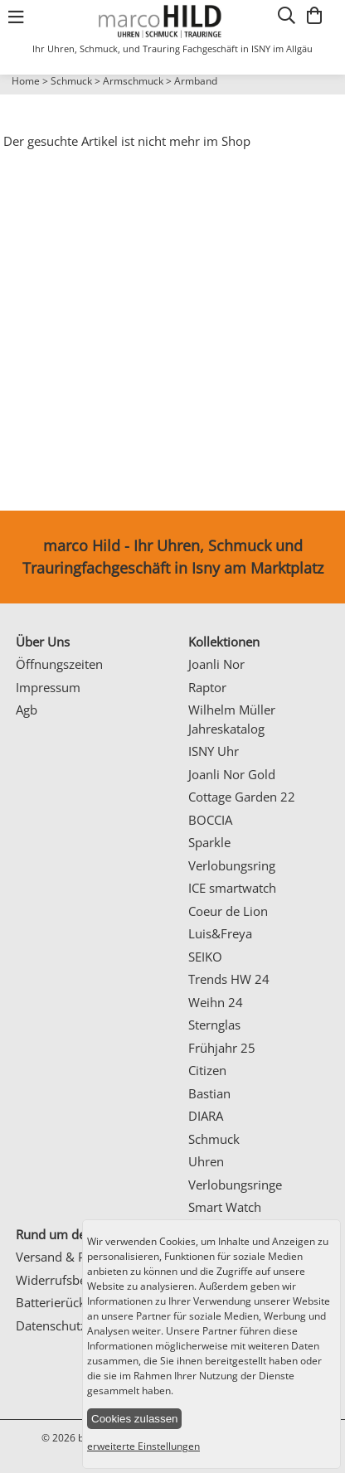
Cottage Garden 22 (241, 796)
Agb (26, 709)
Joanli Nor (216, 664)
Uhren (206, 1161)
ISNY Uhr (213, 751)
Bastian (209, 1093)
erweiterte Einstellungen (143, 1446)
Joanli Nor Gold (231, 774)
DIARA (205, 1115)
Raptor (207, 687)
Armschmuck (133, 81)
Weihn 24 (215, 1002)
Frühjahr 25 (221, 1047)
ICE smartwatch (232, 887)
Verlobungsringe (235, 1184)
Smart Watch (224, 1207)
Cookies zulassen (134, 1418)
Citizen (207, 1070)
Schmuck (71, 81)
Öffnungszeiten (59, 664)
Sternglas (214, 1024)
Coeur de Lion (228, 911)
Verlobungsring (231, 865)
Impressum (48, 687)
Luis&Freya (220, 933)
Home (26, 81)
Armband (195, 81)
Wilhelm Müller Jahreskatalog (231, 719)
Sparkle (209, 842)
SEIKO (205, 956)
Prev (22, 95)
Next (324, 95)
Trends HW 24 (229, 979)
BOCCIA (210, 820)
